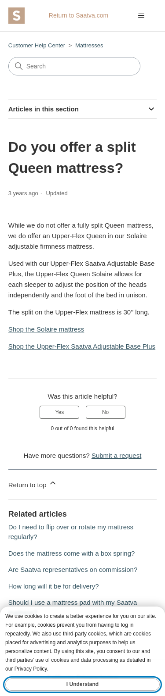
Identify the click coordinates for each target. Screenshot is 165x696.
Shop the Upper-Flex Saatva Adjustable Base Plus (81, 346)
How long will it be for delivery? (53, 586)
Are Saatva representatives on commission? (72, 569)
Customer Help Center (36, 45)
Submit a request (116, 455)
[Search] (74, 66)
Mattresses (89, 45)
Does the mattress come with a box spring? (71, 553)
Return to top (32, 483)
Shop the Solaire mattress (46, 329)
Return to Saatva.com (78, 15)
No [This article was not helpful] (105, 412)
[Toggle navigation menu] (141, 16)
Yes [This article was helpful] (59, 412)
